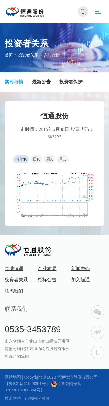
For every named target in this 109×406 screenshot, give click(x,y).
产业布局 (47, 268)
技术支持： (15, 398)
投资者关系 (28, 55)
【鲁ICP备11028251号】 (27, 383)
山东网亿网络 (37, 398)
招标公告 (47, 279)
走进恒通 (14, 268)
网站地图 (13, 377)
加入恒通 (80, 279)
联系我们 (14, 291)
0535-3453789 (33, 329)
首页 (9, 55)
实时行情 (52, 55)
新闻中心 (80, 268)
